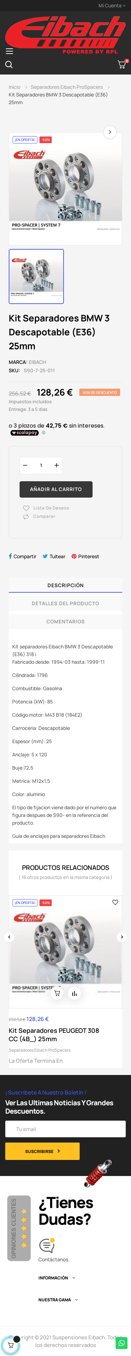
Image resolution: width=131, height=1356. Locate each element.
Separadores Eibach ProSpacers (40, 1050)
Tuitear (57, 556)
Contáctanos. (54, 1259)
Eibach (37, 362)
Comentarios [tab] (65, 621)
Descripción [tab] (66, 585)
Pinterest (88, 556)
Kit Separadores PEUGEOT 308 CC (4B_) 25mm (54, 1034)
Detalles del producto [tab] (65, 603)
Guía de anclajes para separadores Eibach (58, 836)
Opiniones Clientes (14, 1228)
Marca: (18, 362)
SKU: (14, 370)
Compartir (25, 556)
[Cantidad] (40, 465)
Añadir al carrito (56, 489)
